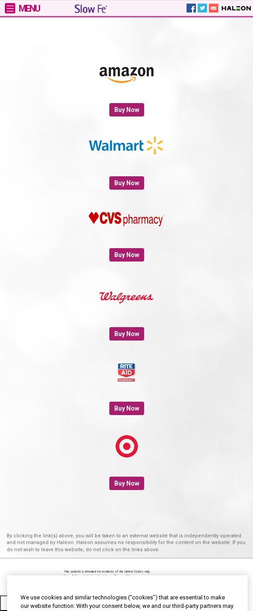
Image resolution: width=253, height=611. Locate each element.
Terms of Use (123, 576)
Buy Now (126, 109)
